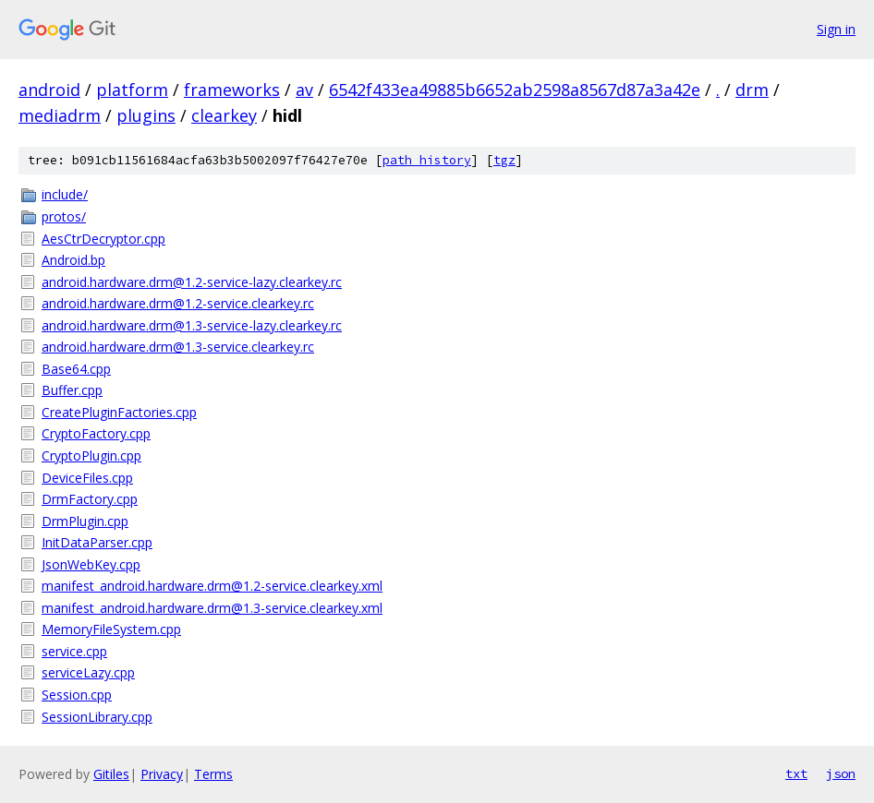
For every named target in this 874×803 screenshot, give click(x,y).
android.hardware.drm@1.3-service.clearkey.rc (178, 346)
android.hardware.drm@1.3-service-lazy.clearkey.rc (192, 325)
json (841, 773)
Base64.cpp (76, 369)
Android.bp (73, 260)
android (49, 89)
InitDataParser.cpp (97, 542)
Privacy (161, 774)
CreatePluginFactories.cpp (119, 412)
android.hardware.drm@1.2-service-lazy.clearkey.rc (192, 282)
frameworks (232, 89)
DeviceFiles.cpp (87, 477)
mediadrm (59, 115)
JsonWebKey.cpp (91, 564)
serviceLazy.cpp (88, 672)
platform (132, 89)
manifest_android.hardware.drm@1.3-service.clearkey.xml (212, 608)
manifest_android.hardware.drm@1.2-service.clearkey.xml (212, 585)
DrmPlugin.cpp (85, 521)
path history (426, 160)
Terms (213, 774)
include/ (65, 194)
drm (752, 89)
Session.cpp (77, 694)
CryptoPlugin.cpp (91, 455)
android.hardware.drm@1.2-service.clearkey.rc (178, 303)
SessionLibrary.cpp (97, 716)
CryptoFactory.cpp (96, 433)
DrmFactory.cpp (90, 499)
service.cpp (74, 651)
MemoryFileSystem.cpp (111, 629)
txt (796, 773)
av (304, 89)
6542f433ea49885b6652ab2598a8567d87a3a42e (514, 89)
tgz (504, 160)
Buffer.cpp (72, 390)
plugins (146, 115)
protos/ (64, 216)
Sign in (836, 29)
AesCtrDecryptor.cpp (103, 238)
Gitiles (111, 774)
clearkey (224, 115)
